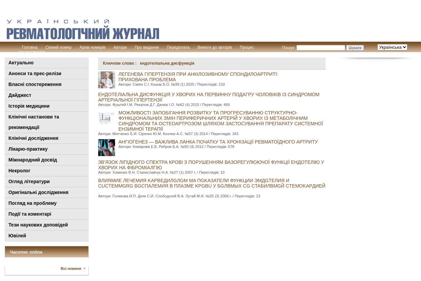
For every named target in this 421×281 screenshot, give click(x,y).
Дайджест (19, 95)
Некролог (19, 170)
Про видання (147, 47)
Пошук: (288, 47)
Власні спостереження (35, 84)
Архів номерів (93, 47)
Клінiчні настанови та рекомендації (33, 122)
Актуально (21, 62)
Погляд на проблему (32, 203)
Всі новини (71, 268)
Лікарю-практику (28, 149)
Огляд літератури (29, 181)
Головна (30, 47)
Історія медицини (28, 106)
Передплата (178, 47)
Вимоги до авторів (215, 47)
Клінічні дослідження (33, 138)
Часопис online (26, 252)
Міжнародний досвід (32, 160)
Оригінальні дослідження (38, 192)
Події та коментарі (29, 214)
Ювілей (17, 235)
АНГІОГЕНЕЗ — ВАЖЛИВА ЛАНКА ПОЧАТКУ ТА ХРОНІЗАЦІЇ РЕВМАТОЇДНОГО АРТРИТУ (218, 142)
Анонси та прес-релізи (34, 73)
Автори (120, 47)
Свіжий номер (58, 47)
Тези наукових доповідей (38, 225)
